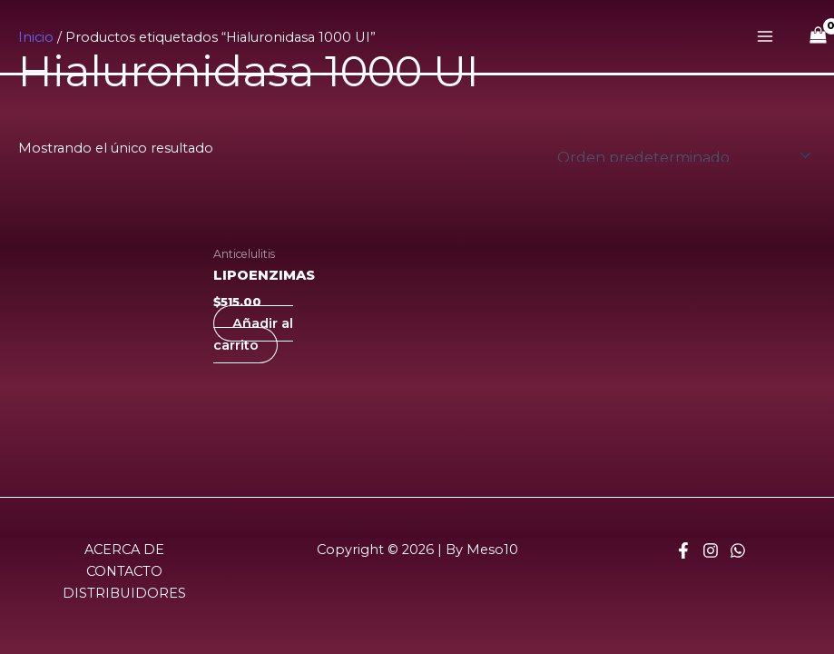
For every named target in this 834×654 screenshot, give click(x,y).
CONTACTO (124, 571)
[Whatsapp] (738, 550)
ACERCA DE (124, 549)
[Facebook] (683, 550)
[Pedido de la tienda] (680, 155)
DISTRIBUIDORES (124, 593)
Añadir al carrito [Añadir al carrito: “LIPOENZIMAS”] (253, 334)
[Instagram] (710, 550)
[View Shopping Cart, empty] (818, 37)
